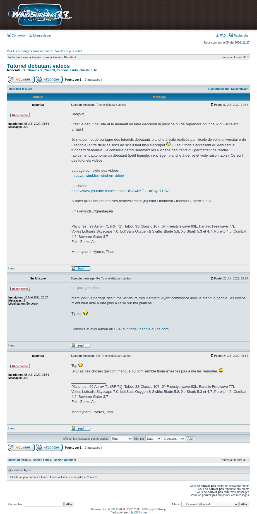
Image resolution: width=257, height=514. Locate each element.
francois (63, 70)
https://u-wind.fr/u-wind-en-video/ (97, 175)
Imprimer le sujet (20, 88)
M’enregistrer (40, 35)
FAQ (221, 35)
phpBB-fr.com (138, 512)
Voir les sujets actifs (68, 51)
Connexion (17, 35)
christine (86, 70)
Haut (11, 268)
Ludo (74, 70)
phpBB (111, 509)
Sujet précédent (218, 88)
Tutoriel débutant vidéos (38, 66)
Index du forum (18, 57)
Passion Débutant (64, 57)
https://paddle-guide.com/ (149, 329)
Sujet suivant (239, 88)
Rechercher (239, 35)
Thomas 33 (35, 70)
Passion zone (40, 57)
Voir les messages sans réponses (30, 51)
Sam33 (50, 70)
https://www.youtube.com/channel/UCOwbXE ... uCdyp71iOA (120, 191)
